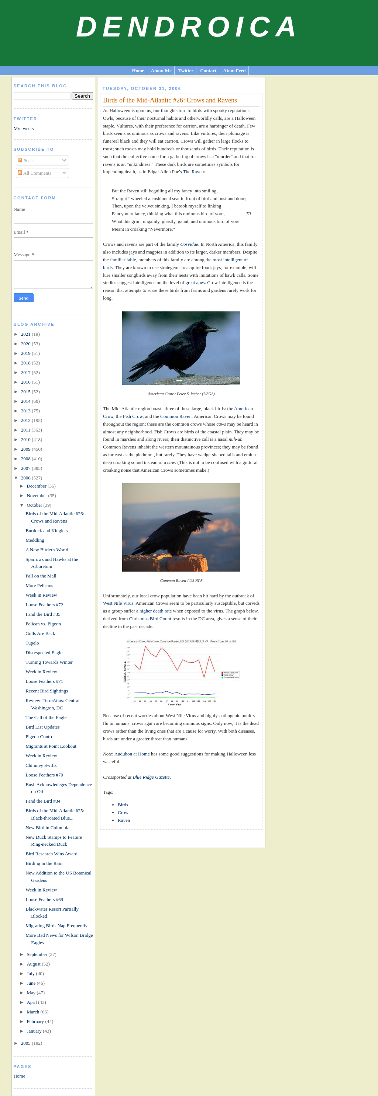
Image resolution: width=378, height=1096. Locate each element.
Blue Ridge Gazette (151, 777)
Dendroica (189, 26)
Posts (26, 160)
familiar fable (123, 259)
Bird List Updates (42, 727)
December (37, 486)
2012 (26, 420)
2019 (26, 353)
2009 (26, 449)
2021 (26, 334)
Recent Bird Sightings (46, 691)
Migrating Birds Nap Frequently (56, 925)
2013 (26, 410)
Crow (123, 812)
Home (138, 70)
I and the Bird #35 (43, 614)
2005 (26, 1043)
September (37, 954)
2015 (26, 391)
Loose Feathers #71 (44, 681)
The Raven (193, 171)
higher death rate (156, 611)
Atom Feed (234, 70)
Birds (123, 804)
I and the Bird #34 (43, 801)
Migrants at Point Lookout (50, 746)
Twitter (185, 70)
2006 (26, 478)
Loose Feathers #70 (44, 775)
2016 (26, 382)
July (31, 973)
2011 (26, 430)
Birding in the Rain (43, 863)
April (32, 1002)
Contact (208, 70)
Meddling (34, 540)
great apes (195, 282)
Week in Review (41, 595)
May (32, 992)
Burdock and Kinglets (46, 530)
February (36, 1021)
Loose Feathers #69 (44, 899)
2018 (26, 363)
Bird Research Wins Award (51, 853)
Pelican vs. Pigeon (43, 623)
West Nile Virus (118, 603)
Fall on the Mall (40, 576)
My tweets (24, 128)
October (35, 505)
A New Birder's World (46, 549)
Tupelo (32, 643)
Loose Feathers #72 (44, 604)
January (35, 1031)
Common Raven (176, 416)
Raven (124, 820)
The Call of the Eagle (45, 717)
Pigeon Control (40, 736)
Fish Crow (133, 416)
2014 (26, 401)
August (34, 964)
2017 (26, 372)
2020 (26, 343)
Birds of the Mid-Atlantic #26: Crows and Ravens (170, 100)
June (32, 983)
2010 (26, 439)
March (33, 1012)
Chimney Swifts (40, 765)
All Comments (34, 173)
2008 (26, 458)
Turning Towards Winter (49, 662)
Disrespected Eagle (43, 652)
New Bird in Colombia (47, 827)
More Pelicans (39, 585)
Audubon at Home (132, 754)
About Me (161, 70)
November (37, 495)
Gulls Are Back (40, 633)
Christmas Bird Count (150, 618)
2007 (26, 468)
